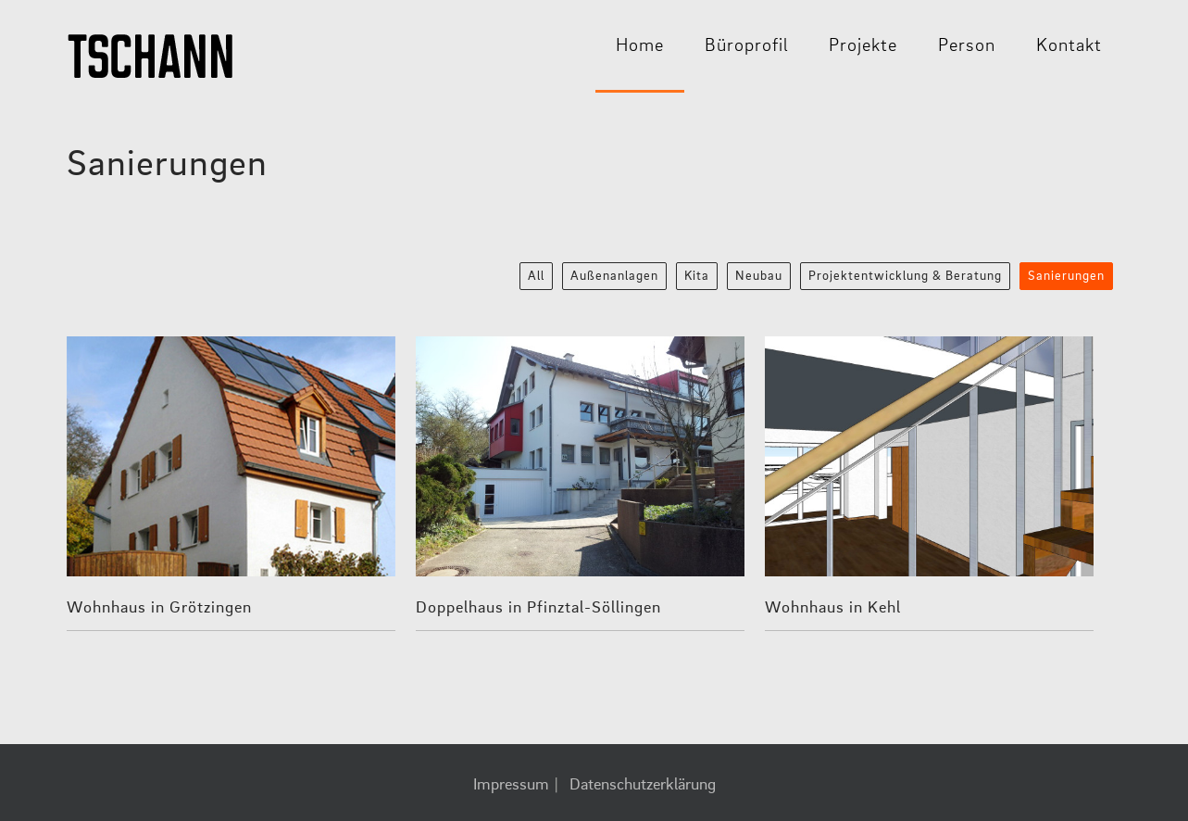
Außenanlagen (614, 276)
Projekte (863, 46)
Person (966, 46)
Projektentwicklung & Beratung (905, 276)
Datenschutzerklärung (642, 785)
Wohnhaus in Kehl (833, 608)
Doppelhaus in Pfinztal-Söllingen (538, 608)
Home (640, 46)
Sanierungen (1066, 276)
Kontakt (1069, 46)
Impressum (511, 785)
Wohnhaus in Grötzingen (159, 608)
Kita (696, 276)
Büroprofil (746, 46)
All (536, 276)
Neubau (758, 276)
